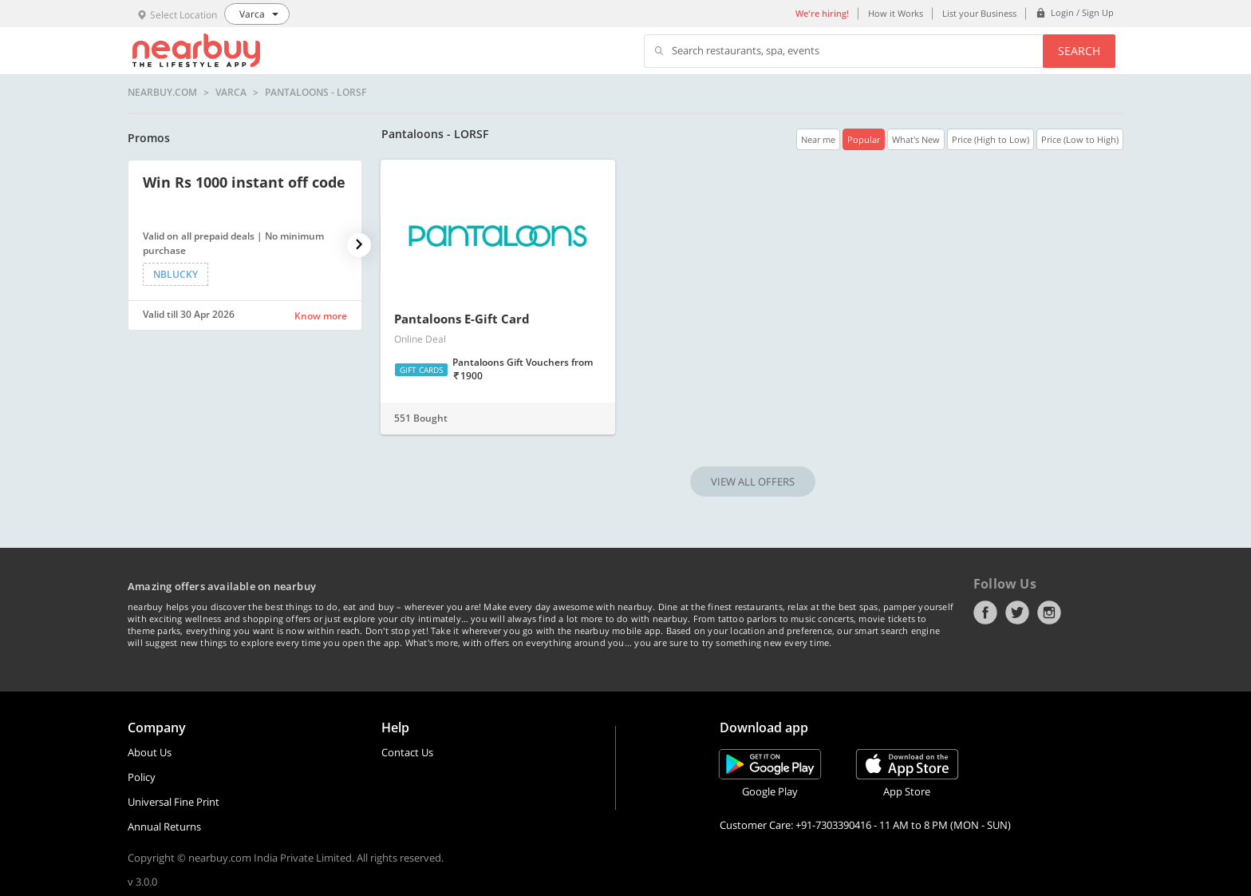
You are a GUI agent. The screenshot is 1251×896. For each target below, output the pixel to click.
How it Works (895, 13)
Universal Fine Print (173, 802)
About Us (150, 752)
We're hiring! (822, 13)
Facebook (985, 612)
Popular (863, 139)
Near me (818, 139)
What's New (916, 139)
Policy (142, 777)
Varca (231, 92)
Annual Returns (164, 826)
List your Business (979, 13)
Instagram (1049, 612)
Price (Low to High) (1080, 139)
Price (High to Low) (990, 139)
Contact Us (407, 752)
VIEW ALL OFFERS (753, 481)
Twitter (1017, 612)
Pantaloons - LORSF (315, 92)
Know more (320, 316)
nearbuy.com (162, 92)
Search (1079, 50)
